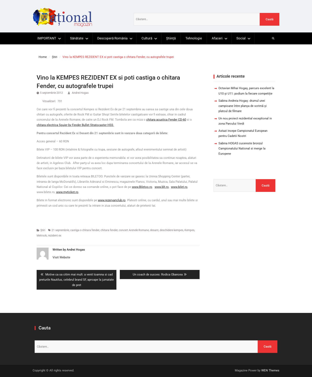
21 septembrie (60, 230)
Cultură (146, 38)
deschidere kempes (171, 230)
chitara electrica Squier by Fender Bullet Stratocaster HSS (75, 125)
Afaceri (217, 38)
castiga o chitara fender (84, 230)
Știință (171, 38)
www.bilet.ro (179, 187)
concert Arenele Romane (134, 230)
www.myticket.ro (67, 192)
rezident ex (54, 235)
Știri (42, 230)
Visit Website (61, 257)
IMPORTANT (46, 38)
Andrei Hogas (80, 92)
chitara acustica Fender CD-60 (166, 119)
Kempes (189, 230)
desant (154, 230)
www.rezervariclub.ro (112, 200)
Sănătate (76, 38)
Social (241, 38)
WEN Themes (270, 370)
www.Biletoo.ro (142, 187)
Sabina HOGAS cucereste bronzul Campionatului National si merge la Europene (241, 149)
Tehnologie (193, 38)
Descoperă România (112, 38)
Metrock (42, 235)
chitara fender (109, 230)
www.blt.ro (162, 187)
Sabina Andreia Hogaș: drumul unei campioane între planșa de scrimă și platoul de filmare (242, 106)
